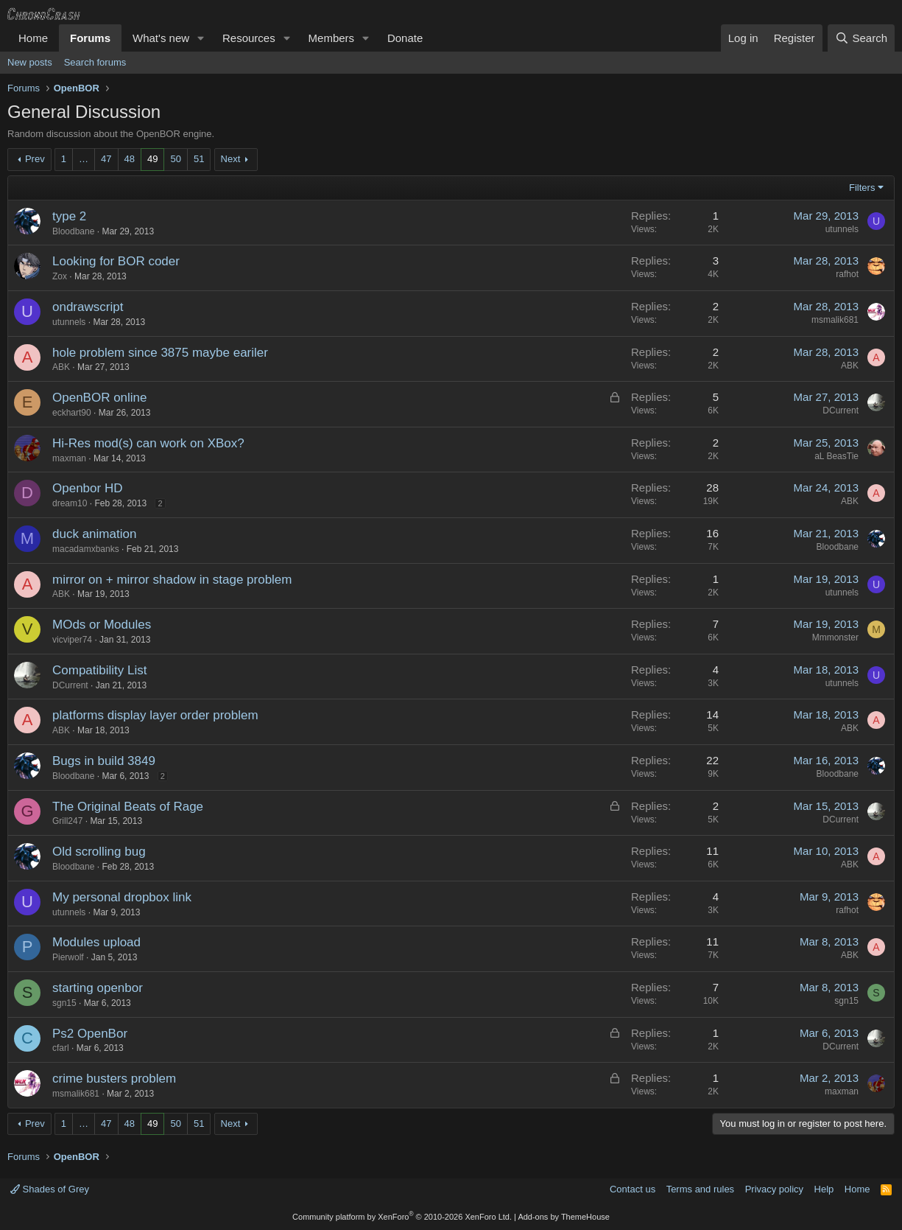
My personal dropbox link (121, 897)
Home (33, 38)
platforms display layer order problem (155, 715)
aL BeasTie (836, 456)
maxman (69, 458)
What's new (161, 38)
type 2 (69, 216)
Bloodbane (73, 231)
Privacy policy (774, 1189)
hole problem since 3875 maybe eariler (160, 353)
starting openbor (97, 988)
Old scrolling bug (99, 852)
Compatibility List (99, 670)
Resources (248, 38)
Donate (405, 38)
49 (152, 158)
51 (199, 158)
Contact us (632, 1189)
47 (106, 158)
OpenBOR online (99, 398)
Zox (59, 276)
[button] (201, 38)
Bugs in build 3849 (103, 761)
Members (332, 38)
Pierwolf (68, 957)
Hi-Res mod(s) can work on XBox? (148, 443)
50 (175, 158)
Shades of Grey (49, 1189)
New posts (29, 62)
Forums (90, 38)
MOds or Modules (101, 625)
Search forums (95, 62)
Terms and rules (700, 1189)
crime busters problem (114, 1079)
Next (231, 158)
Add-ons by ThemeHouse (564, 1216)
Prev (35, 158)
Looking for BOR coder (116, 261)
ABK (61, 367)
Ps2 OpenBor (89, 1034)
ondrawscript (87, 307)
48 (129, 158)
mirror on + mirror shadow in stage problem (172, 580)
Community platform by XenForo (402, 1216)
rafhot (847, 274)
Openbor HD (87, 488)
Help (824, 1189)
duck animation (94, 534)
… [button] (83, 158)
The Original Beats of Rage (127, 807)
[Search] (861, 38)
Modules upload (96, 942)
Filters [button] (862, 187)
